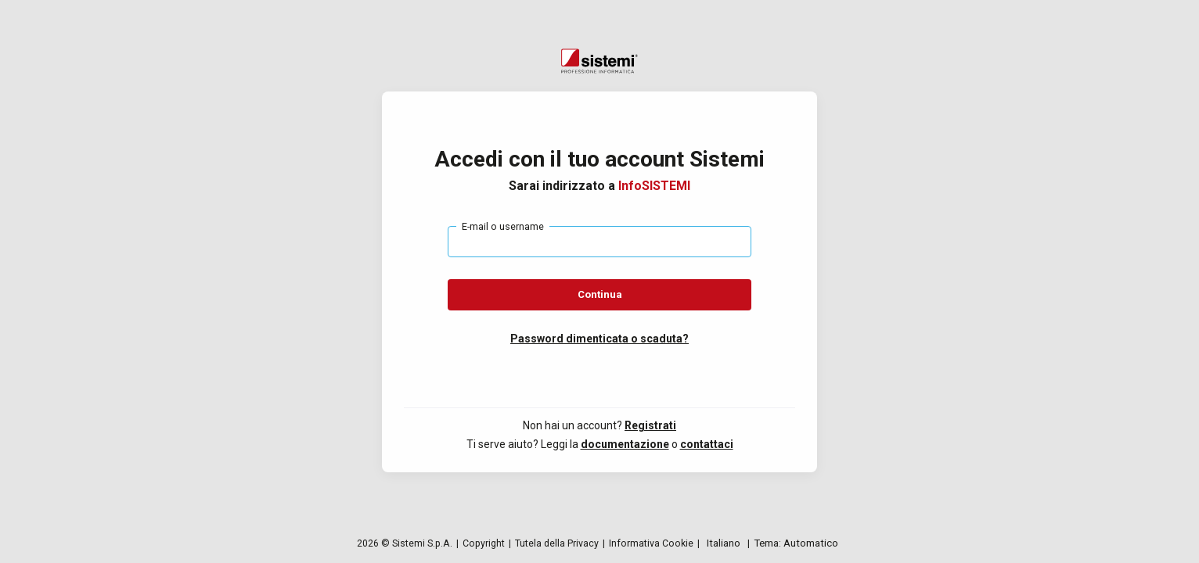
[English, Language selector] (724, 543)
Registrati (650, 425)
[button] (599, 338)
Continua (600, 294)
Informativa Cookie (651, 543)
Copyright (484, 543)
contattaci (706, 444)
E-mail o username (503, 226)
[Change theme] (796, 543)
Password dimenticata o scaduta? (599, 338)
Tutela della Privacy (557, 543)
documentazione (625, 444)
